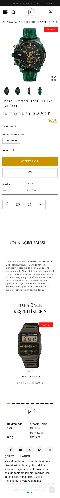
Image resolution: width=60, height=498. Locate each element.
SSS (9, 428)
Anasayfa (9, 21)
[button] (5, 484)
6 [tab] (32, 403)
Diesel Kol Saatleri (36, 21)
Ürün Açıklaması (28, 243)
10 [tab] (51, 403)
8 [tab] (42, 403)
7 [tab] (37, 403)
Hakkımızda (15, 424)
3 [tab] (18, 403)
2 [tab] (13, 403)
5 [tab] (27, 403)
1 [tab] (8, 403)
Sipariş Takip (38, 424)
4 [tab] (22, 403)
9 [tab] (46, 403)
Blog (10, 437)
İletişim (35, 437)
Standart (11, 140)
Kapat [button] (30, 492)
